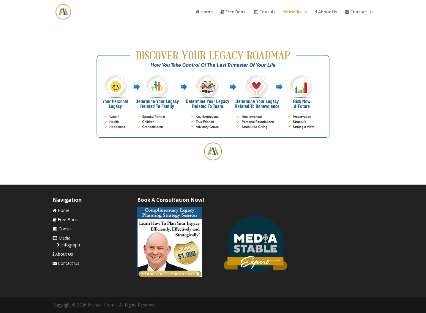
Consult (264, 12)
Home (204, 12)
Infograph (68, 245)
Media (292, 12)
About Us (326, 12)
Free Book (233, 12)
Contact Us (359, 12)
